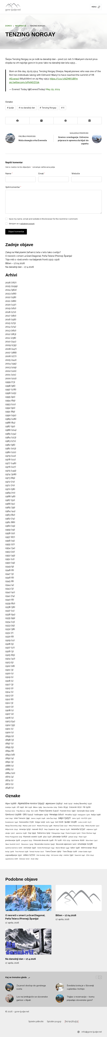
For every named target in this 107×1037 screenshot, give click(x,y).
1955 (7, 544)
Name (9, 173)
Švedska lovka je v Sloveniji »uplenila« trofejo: (80, 987)
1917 (7, 684)
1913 (7, 695)
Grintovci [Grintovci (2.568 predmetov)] (13, 814)
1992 (7, 408)
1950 (7, 562)
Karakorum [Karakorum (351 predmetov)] (11, 822)
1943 (7, 588)
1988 (8, 422)
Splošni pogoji (54, 1021)
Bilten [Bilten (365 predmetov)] (37, 807)
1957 (7, 537)
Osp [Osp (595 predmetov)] (32, 833)
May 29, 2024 (53, 89)
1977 (7, 463)
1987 (7, 426)
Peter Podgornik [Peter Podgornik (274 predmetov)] (13, 836)
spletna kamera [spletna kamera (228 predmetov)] (13, 848)
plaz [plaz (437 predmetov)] (47, 836)
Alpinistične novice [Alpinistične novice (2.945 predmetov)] (31, 803)
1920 (7, 673)
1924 (7, 658)
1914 (7, 692)
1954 (7, 548)
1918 (7, 681)
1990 (8, 415)
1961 (7, 522)
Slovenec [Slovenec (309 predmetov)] (27, 844)
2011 (7, 338)
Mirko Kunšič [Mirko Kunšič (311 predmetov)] (92, 825)
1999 (8, 382)
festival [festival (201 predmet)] (10, 811)
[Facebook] (17, 120)
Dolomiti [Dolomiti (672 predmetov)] (75, 807)
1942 (7, 592)
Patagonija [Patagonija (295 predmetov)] (58, 833)
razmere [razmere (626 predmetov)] (77, 840)
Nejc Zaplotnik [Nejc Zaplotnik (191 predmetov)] (51, 829)
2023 (7, 293)
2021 (7, 301)
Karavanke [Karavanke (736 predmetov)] (26, 822)
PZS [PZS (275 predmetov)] (66, 840)
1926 (7, 651)
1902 (7, 725)
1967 (7, 500)
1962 (7, 518)
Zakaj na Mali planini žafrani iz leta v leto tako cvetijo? (33, 252)
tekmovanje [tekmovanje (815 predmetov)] (89, 847)
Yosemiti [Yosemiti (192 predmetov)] (80, 855)
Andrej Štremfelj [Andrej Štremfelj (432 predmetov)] (83, 803)
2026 (8, 282)
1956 (7, 540)
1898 (8, 740)
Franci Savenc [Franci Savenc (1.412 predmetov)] (49, 810)
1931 (7, 633)
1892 (7, 758)
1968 (8, 496)
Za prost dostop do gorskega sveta (31, 987)
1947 (7, 574)
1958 (7, 533)
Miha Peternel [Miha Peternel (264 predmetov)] (76, 825)
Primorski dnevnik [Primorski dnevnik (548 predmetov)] (43, 840)
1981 (7, 448)
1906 (8, 717)
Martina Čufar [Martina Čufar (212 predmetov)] (61, 826)
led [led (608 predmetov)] (59, 822)
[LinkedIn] (90, 120)
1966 (8, 503)
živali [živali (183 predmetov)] (34, 859)
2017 (7, 315)
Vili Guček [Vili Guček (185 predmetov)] (56, 855)
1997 (7, 389)
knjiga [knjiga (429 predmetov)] (40, 822)
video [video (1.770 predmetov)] (29, 855)
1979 (7, 456)
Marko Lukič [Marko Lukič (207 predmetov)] (29, 826)
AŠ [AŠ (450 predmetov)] (20, 807)
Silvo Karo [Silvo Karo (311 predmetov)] (91, 840)
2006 (8, 356)
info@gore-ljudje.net (92, 1032)
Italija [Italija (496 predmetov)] (96, 814)
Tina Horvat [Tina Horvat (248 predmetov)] (21, 851)
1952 (7, 555)
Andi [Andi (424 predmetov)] (68, 803)
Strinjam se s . (22, 224)
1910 (7, 706)
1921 (7, 670)
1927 (7, 647)
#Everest (14, 78)
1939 (7, 603)
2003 (8, 367)
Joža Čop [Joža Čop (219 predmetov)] (51, 818)
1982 (7, 445)
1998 (8, 386)
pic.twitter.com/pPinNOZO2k (24, 82)
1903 (7, 721)
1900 (8, 732)
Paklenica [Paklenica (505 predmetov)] (43, 833)
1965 (7, 507)
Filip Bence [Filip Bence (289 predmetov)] (23, 811)
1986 (8, 430)
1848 (8, 787)
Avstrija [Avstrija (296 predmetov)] (10, 807)
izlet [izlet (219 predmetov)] (9, 818)
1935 (7, 618)
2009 (8, 345)
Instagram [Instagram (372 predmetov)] (84, 814)
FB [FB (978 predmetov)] (87, 807)
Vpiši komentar (13, 187)
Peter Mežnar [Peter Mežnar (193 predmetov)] (89, 833)
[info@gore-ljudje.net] (78, 1032)
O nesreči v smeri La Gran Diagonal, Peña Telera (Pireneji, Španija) (38, 256)
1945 (7, 581)
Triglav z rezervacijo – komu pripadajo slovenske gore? (80, 998)
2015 (7, 323)
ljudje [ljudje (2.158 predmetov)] (71, 822)
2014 (7, 326)
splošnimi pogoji (27, 224)
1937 (7, 610)
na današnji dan (27, 108)
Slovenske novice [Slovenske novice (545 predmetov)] (44, 844)
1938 (7, 607)
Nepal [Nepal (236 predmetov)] (65, 829)
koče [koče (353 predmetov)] (50, 822)
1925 (7, 655)
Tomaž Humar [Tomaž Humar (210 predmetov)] (36, 851)
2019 (7, 308)
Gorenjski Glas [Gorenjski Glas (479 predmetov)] (85, 811)
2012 (7, 334)
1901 (7, 728)
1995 (7, 397)
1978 (7, 459)
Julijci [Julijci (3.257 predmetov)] (64, 818)
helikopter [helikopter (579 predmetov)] (41, 814)
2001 (7, 374)
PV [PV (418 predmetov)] (58, 840)
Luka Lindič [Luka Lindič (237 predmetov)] (84, 822)
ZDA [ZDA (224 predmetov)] (90, 855)
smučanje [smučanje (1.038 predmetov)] (85, 844)
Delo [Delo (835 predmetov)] (63, 807)
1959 (7, 529)
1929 (7, 640)
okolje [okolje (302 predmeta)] (10, 833)
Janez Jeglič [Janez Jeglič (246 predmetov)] (38, 818)
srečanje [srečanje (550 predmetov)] (30, 847)
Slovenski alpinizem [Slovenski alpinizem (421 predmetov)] (66, 844)
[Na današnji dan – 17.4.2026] (28, 942)
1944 (8, 585)
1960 (8, 526)
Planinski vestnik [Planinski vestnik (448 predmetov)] (32, 836)
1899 (8, 736)
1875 (7, 776)
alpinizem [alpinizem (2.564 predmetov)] (54, 803)
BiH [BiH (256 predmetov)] (28, 807)
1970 (7, 489)
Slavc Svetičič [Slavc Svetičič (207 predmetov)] (12, 844)
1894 (8, 751)
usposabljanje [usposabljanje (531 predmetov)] (13, 855)
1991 (7, 411)
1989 (8, 419)
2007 (8, 352)
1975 (7, 470)
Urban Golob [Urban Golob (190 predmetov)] (84, 851)
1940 (8, 599)
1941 (7, 596)
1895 (7, 747)
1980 (8, 452)
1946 (8, 577)
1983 (7, 441)
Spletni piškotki (35, 1021)
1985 (7, 433)
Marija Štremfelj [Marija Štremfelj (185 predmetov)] (13, 826)
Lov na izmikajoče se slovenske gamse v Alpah (32, 998)
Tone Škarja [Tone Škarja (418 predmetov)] (70, 851)
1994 (8, 400)
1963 (7, 515)
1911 (7, 703)
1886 (8, 765)
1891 (7, 762)
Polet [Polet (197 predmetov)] (83, 837)
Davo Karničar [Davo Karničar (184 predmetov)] (50, 807)
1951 (7, 559)
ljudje (10, 108)
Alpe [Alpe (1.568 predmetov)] (10, 803)
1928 (7, 644)
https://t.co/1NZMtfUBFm (64, 78)
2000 (8, 378)
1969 (8, 492)
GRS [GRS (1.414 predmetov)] (28, 814)
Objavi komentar (16, 231)
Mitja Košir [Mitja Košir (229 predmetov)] (11, 829)
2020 (8, 304)
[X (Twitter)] (42, 120)
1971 (7, 485)
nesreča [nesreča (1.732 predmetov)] (78, 829)
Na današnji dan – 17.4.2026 (19, 267)
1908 (8, 710)
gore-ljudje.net (13, 9)
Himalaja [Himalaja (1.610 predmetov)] (56, 814)
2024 (8, 290)
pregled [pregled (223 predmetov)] (26, 840)
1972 (7, 481)
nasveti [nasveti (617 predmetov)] (37, 829)
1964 (8, 511)
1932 (7, 629)
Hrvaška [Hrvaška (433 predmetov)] (70, 814)
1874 (7, 780)
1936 (7, 614)
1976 (7, 467)
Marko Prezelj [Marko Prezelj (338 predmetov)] (44, 825)
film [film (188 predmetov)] (34, 811)
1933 (7, 625)
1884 (8, 773)
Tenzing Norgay (48, 108)
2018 (7, 312)
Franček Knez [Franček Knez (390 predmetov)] (68, 811)
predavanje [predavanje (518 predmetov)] (12, 840)
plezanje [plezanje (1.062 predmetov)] (60, 836)
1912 (7, 699)
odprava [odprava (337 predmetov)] (91, 829)
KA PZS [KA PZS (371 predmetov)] (86, 818)
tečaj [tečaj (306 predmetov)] (9, 851)
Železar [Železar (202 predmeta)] (24, 859)
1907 (7, 714)
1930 (7, 636)
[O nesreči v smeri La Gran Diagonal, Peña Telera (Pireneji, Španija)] (28, 898)
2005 (8, 360)
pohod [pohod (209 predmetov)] (72, 837)
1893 (7, 754)
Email (41, 173)
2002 (8, 371)
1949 (8, 566)
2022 (7, 297)
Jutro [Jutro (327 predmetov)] (76, 818)
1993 (7, 404)
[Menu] (96, 7)
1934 (7, 622)
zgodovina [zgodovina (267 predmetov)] (11, 859)
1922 (7, 666)
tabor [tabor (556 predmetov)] (75, 847)
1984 (8, 437)
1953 (7, 551)
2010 (7, 341)
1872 (7, 784)
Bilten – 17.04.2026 (15, 263)
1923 (7, 662)
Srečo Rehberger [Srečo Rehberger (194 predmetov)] (45, 848)
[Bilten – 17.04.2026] (79, 898)
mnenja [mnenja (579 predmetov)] (25, 829)
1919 (7, 677)
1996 (8, 393)
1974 (7, 474)
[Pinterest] (66, 120)
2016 (7, 319)
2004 (8, 363)
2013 (7, 330)
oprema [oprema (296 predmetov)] (21, 833)
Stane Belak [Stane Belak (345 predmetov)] (62, 848)
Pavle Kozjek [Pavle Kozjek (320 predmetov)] (73, 833)
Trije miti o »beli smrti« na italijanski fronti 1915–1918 (32, 259)
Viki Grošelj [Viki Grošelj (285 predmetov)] (43, 855)
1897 (7, 743)
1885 (7, 769)
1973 (7, 478)
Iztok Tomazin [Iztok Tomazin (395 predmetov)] (22, 818)
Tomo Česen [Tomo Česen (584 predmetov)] (53, 851)
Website (75, 173)
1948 (8, 570)
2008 (8, 349)
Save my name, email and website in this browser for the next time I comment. (43, 219)
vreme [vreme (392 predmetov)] (68, 855)
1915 (7, 688)
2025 (7, 286)
